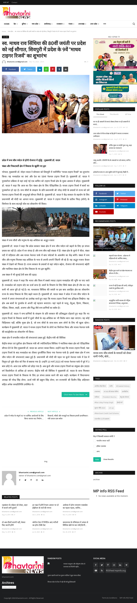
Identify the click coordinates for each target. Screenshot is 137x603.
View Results (108, 459)
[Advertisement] (49, 147)
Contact (14, 2)
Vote (97, 459)
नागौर (111, 386)
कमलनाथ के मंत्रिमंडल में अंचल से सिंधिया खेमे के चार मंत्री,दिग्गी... (75, 523)
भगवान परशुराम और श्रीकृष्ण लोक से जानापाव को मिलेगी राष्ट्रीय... (74, 565)
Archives (8, 583)
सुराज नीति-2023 (100, 408)
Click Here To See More (75, 394)
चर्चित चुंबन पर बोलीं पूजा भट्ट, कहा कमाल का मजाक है (120, 146)
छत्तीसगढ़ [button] (48, 24)
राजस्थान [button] (60, 24)
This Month (114, 114)
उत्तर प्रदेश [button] (94, 24)
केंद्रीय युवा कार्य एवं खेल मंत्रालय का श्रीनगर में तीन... (120, 272)
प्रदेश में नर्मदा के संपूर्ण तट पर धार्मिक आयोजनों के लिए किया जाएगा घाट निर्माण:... (24, 417)
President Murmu (109, 397)
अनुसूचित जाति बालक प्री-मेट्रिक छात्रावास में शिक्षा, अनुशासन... (119, 301)
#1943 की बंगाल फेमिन (111, 391)
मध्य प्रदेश (10, 31)
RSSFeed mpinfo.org (116, 570)
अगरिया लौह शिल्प (100, 386)
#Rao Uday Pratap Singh (104, 402)
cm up (111, 408)
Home (6, 24)
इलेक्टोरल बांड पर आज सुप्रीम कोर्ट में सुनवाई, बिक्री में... (111, 172)
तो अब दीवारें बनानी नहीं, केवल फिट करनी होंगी (13, 523)
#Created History (122, 386)
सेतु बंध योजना (124, 397)
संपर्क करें (6, 2)
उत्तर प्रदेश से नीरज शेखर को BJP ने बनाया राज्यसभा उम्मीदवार (110, 134)
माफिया (97, 397)
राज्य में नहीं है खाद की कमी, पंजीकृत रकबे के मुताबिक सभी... (121, 286)
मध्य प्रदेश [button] (36, 24)
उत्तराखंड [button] (82, 24)
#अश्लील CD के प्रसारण (102, 419)
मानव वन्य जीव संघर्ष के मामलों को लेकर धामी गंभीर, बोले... (112, 354)
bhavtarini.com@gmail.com (14, 62)
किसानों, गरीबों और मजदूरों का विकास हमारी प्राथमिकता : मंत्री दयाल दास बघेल (68, 417)
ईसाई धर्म (119, 402)
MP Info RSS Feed (126, 598)
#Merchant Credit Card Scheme (107, 413)
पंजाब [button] (71, 24)
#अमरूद (97, 391)
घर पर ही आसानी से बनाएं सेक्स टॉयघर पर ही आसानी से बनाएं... (111, 123)
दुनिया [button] (25, 24)
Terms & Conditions (109, 598)
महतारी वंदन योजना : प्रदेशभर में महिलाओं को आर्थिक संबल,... (119, 257)
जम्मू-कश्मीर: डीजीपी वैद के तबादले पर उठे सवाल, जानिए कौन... (112, 161)
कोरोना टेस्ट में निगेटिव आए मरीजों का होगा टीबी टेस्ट (45, 523)
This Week (100, 114)
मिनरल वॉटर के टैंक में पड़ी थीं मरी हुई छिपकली (61, 582)
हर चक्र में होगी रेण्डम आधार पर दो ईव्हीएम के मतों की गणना (45, 506)
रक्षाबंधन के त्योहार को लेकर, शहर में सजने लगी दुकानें (15, 506)
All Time (128, 114)
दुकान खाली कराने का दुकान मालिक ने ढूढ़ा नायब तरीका (64, 575)
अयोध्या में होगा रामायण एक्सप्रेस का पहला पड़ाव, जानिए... (75, 506)
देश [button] (16, 24)
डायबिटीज (125, 391)
